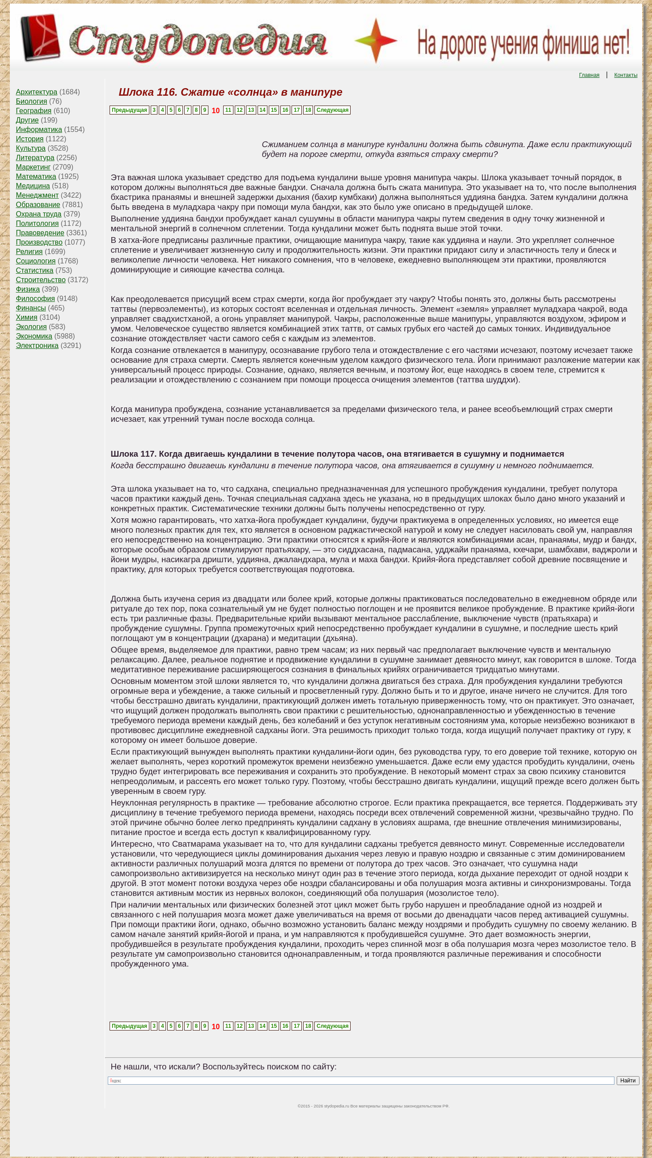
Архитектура (36, 92)
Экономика (34, 336)
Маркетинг (33, 167)
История (29, 139)
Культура (31, 148)
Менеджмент (37, 195)
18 (308, 110)
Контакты (626, 75)
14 (262, 110)
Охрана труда (38, 214)
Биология (31, 101)
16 (285, 110)
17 (297, 110)
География (33, 111)
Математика (36, 176)
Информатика (39, 129)
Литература (35, 157)
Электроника (37, 345)
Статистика (34, 270)
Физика (28, 289)
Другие (27, 120)
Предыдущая (129, 110)
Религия (29, 251)
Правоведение (40, 233)
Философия (35, 298)
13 (251, 110)
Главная (589, 75)
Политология (37, 223)
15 (274, 110)
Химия (26, 317)
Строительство (40, 280)
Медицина (33, 186)
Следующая (332, 110)
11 (228, 110)
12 (239, 110)
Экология (31, 327)
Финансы (31, 308)
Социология (35, 261)
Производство (39, 242)
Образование (38, 204)
